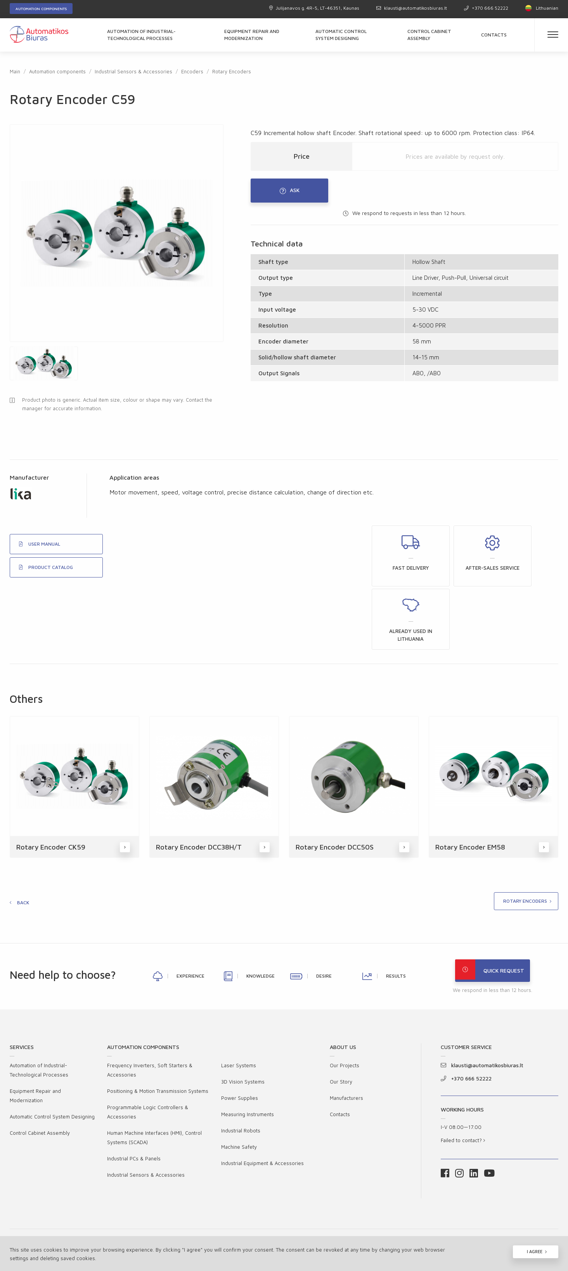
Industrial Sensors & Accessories (133, 71)
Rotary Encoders (231, 71)
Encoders (192, 71)
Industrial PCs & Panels (134, 1104)
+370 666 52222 (486, 8)
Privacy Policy (419, 1205)
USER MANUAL (39, 553)
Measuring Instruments (247, 1060)
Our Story (341, 1028)
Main (15, 71)
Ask (295, 192)
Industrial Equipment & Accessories (262, 1109)
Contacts (494, 35)
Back (23, 846)
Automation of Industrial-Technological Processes (141, 34)
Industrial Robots (240, 1076)
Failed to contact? (463, 1086)
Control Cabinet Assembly (429, 34)
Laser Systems (238, 1011)
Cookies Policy (488, 1205)
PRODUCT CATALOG (46, 576)
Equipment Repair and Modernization (251, 34)
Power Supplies (239, 1044)
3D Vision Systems (243, 1028)
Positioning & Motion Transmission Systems (157, 1037)
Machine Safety (239, 1093)
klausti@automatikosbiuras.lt (411, 8)
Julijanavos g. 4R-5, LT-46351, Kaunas (314, 8)
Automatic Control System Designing (341, 34)
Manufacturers (346, 1044)
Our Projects (344, 1011)
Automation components (41, 8)
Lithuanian (541, 8)
